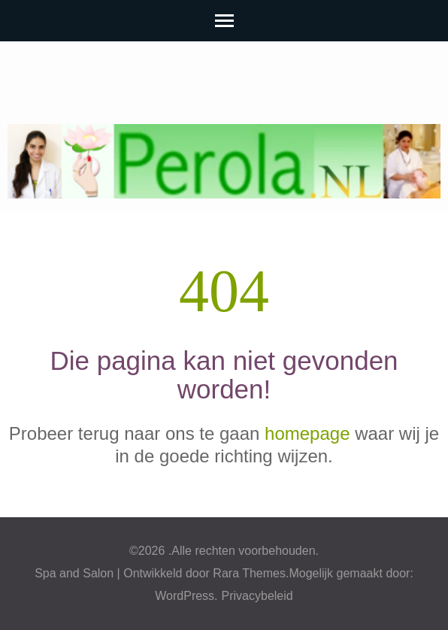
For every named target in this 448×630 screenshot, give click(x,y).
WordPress (184, 595)
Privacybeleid (257, 595)
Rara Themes (249, 573)
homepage (307, 433)
